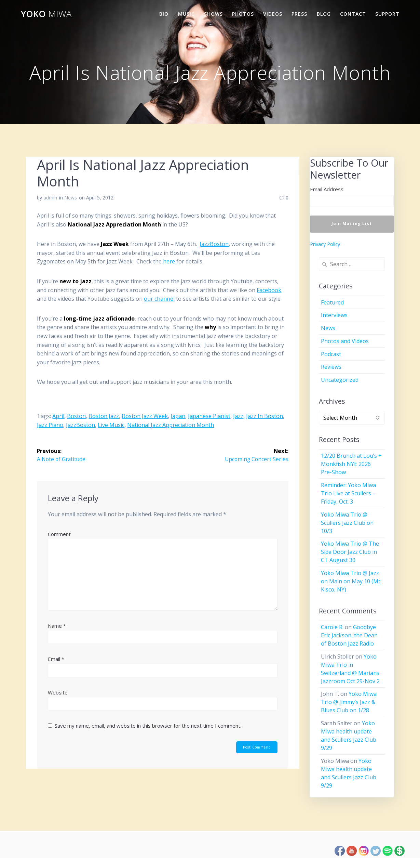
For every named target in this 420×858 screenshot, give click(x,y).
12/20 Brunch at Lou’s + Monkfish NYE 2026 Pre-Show (351, 464)
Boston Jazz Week (145, 416)
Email (56, 659)
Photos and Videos (345, 341)
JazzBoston (214, 244)
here (169, 261)
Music (186, 14)
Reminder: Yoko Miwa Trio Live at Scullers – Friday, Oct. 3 (348, 493)
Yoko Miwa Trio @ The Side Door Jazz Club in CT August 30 (350, 552)
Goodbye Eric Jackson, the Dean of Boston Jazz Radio (349, 635)
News (70, 197)
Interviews (334, 315)
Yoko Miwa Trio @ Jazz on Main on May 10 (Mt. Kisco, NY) (351, 581)
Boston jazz (104, 416)
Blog (324, 14)
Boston (76, 416)
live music (111, 425)
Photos (243, 14)
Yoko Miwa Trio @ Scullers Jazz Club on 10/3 (347, 523)
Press (299, 14)
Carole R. (332, 627)
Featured (332, 302)
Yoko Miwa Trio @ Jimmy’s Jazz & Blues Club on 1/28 (349, 702)
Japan (178, 416)
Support (387, 14)
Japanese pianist (209, 416)
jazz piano (50, 425)
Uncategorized (339, 380)
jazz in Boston (264, 416)
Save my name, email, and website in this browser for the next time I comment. (148, 726)
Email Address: (327, 189)
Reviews (331, 366)
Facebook (269, 290)
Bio (163, 14)
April (58, 416)
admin (50, 197)
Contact (353, 14)
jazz (238, 416)
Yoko (46, 14)
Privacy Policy (325, 244)
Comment (59, 534)
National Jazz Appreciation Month (170, 425)
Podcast (331, 354)
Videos (272, 14)
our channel (159, 298)
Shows (213, 14)
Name (57, 625)
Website (58, 692)
